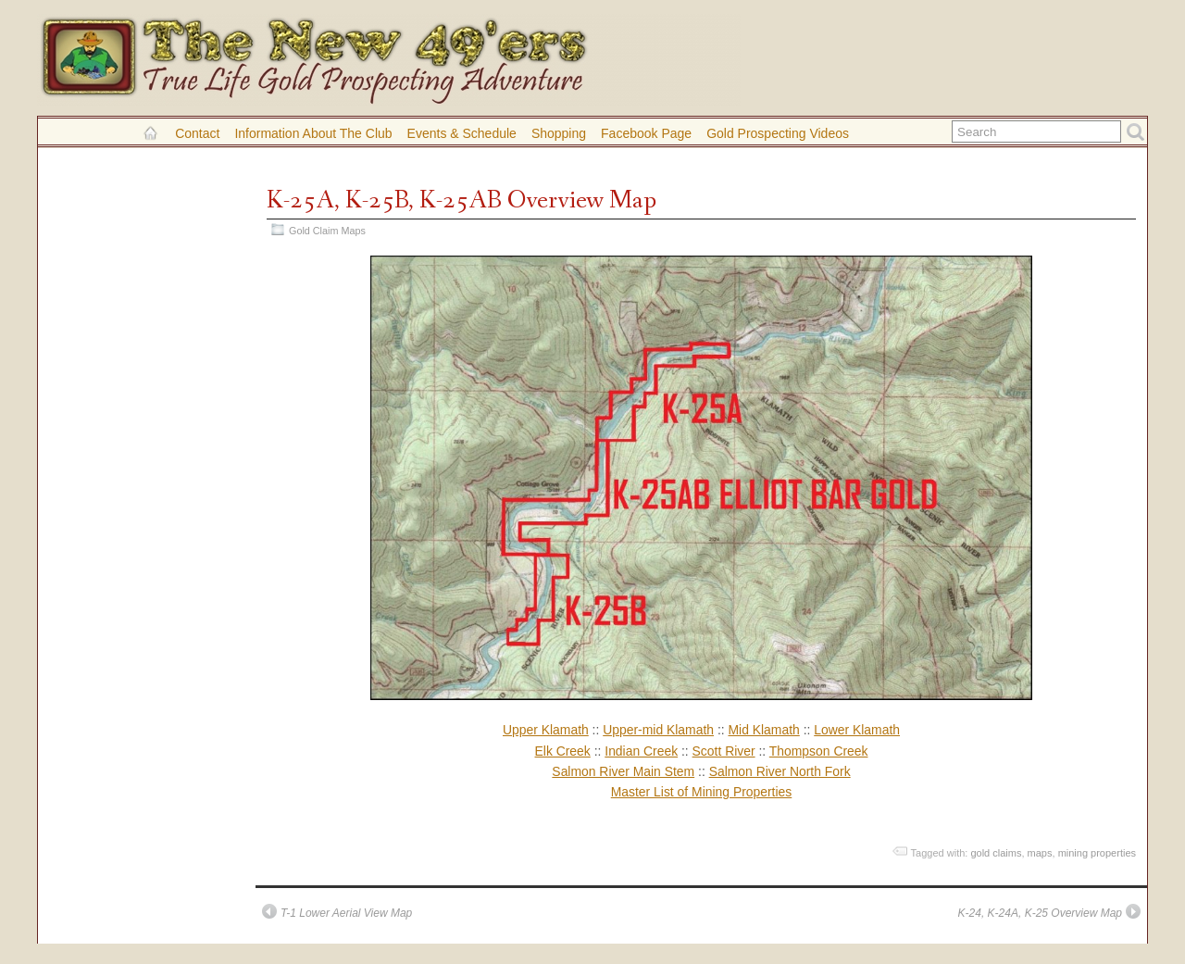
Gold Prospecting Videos (777, 133)
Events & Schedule (462, 133)
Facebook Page (646, 133)
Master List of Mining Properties (701, 791)
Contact (197, 133)
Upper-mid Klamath (658, 729)
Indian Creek (641, 751)
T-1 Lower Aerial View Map (346, 913)
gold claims (995, 852)
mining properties (1097, 852)
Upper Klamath (546, 729)
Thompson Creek (818, 751)
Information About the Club (313, 133)
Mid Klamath (763, 729)
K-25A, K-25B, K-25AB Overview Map (461, 200)
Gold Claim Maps (327, 230)
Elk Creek (563, 751)
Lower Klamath (857, 729)
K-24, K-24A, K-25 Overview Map (1040, 913)
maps (1040, 852)
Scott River (723, 751)
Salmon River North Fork (780, 771)
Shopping (558, 133)
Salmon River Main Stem (623, 771)
